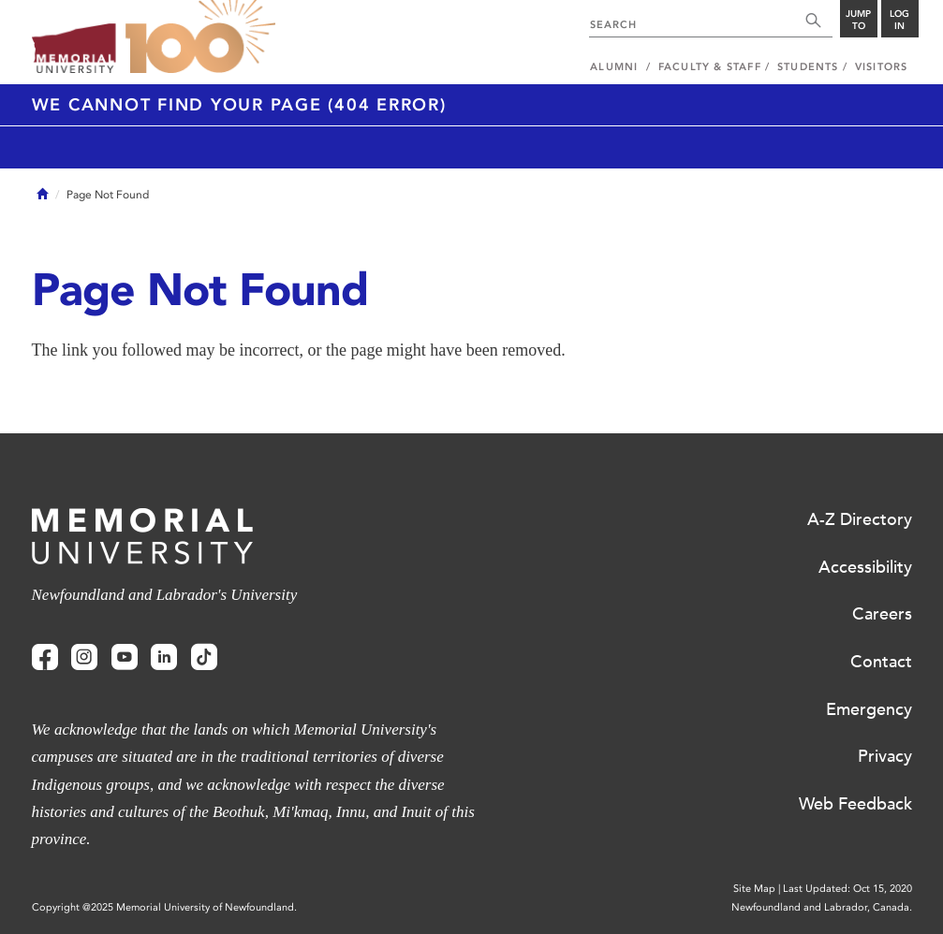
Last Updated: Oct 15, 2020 (847, 889)
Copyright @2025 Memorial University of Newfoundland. (164, 907)
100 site (200, 37)
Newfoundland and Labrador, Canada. (821, 907)
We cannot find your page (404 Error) (239, 105)
